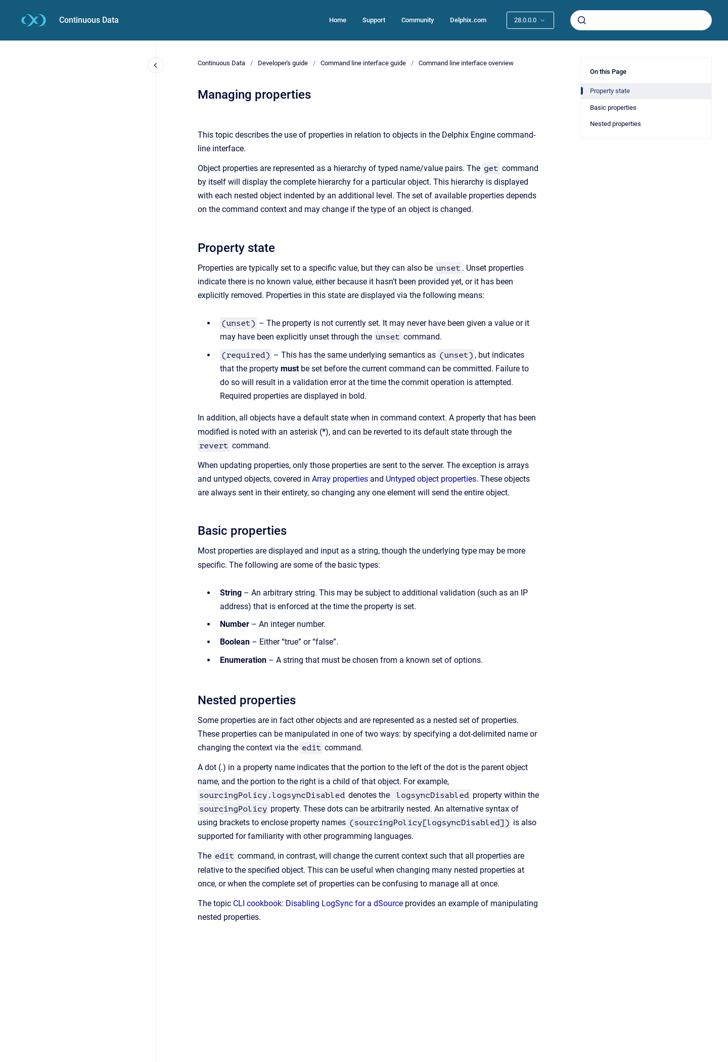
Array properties (340, 479)
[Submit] (582, 20)
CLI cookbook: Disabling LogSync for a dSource (318, 903)
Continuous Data (89, 20)
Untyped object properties (431, 479)
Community (417, 20)
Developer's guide (283, 63)
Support (373, 20)
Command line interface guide (363, 63)
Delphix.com (468, 20)
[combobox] (641, 20)
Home (337, 20)
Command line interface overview (466, 63)
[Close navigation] (156, 65)
